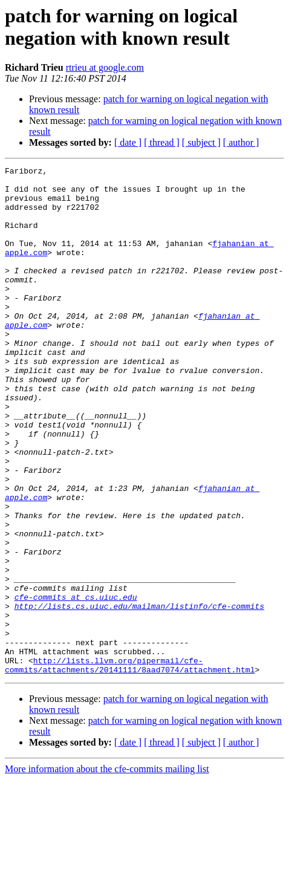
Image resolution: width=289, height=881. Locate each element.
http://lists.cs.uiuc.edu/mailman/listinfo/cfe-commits (139, 694)
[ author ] (241, 142)
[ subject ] (201, 142)
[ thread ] (162, 142)
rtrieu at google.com (105, 67)
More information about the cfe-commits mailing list (107, 870)
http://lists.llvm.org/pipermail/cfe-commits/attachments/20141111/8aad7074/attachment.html (130, 765)
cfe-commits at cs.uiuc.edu (76, 683)
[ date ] (127, 142)
